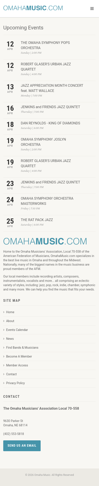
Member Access (15, 365)
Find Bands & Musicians (20, 347)
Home (8, 312)
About (8, 321)
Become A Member (17, 356)
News (8, 338)
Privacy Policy (14, 383)
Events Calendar (15, 330)
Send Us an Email (22, 446)
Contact (10, 374)
